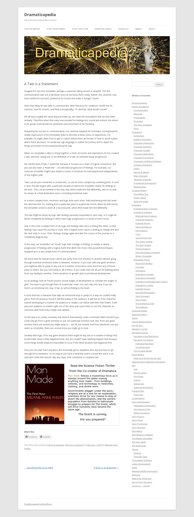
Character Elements (143, 146)
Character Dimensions (144, 143)
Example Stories (142, 223)
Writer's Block (140, 197)
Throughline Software (142, 460)
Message (138, 114)
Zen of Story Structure (142, 482)
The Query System (143, 241)
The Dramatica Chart (144, 303)
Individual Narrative (144, 343)
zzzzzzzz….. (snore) (141, 485)
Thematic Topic (140, 456)
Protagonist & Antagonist (145, 183)
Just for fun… (138, 325)
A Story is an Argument (106, 467)
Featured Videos (139, 314)
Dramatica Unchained (145, 278)
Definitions (140, 270)
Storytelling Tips (141, 194)
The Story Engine (143, 245)
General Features (143, 227)
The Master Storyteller (142, 438)
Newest (138, 29)
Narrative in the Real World (146, 336)
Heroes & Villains (141, 172)
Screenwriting (138, 398)
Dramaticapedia (40, 14)
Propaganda (139, 117)
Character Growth (142, 150)
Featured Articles (139, 310)
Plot (133, 365)
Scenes (137, 380)
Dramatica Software (143, 212)
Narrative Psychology (143, 340)
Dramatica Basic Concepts (145, 208)
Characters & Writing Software (147, 161)
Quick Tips (138, 394)
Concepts (139, 267)
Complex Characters (143, 165)
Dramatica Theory (142, 259)
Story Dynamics (142, 296)
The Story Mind (139, 442)
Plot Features (141, 230)
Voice (136, 128)
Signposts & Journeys (143, 387)
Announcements (139, 103)
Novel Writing (138, 354)
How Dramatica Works (142, 321)
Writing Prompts (141, 201)
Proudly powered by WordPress (38, 504)
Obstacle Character (142, 179)
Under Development (141, 464)
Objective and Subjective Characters (148, 362)
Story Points (141, 300)
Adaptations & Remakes (145, 405)
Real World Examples (145, 292)
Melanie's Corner (140, 329)
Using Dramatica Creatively (147, 252)
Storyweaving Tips (142, 409)
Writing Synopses (142, 413)
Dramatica (123, 29)
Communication (141, 110)
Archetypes (139, 135)
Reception (138, 121)
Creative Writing (32, 29)
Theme (135, 449)
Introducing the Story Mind (38, 467)
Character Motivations (144, 154)
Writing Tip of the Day (141, 478)
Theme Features (143, 248)
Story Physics (138, 416)
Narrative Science (103, 29)
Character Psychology (144, 157)
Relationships (140, 187)
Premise (137, 453)
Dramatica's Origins (144, 285)
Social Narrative (142, 347)
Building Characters (143, 139)
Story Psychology (140, 424)
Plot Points (138, 376)
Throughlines (141, 307)
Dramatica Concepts (144, 274)
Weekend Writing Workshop (145, 471)
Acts (135, 369)
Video (134, 467)
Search (152, 29)
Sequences (139, 383)
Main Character (141, 176)
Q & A (137, 234)
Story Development (56, 29)
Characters (137, 132)
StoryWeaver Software (142, 434)
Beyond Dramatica (143, 263)
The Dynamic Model (143, 351)
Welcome (136, 475)
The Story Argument (74, 445)
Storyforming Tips (143, 238)
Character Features (144, 219)
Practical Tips (138, 391)
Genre (135, 318)
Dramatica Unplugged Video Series (151, 281)
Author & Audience (55, 445)
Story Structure (80, 29)
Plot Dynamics (140, 372)
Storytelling (137, 431)
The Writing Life (139, 445)
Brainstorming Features (146, 216)
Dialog (136, 168)
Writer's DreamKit (143, 256)
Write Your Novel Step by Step (147, 358)
